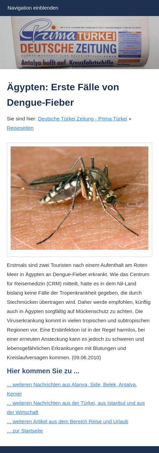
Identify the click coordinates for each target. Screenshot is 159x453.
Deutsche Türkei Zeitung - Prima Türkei (82, 118)
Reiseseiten (20, 128)
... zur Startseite (25, 430)
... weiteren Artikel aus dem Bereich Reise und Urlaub (67, 421)
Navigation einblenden (33, 8)
